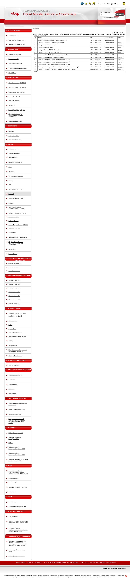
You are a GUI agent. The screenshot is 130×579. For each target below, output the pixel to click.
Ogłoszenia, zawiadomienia (16, 176)
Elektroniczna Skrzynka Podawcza (18, 237)
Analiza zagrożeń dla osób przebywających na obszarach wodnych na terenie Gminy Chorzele (18, 472)
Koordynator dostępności (15, 63)
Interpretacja (12, 249)
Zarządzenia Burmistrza (15, 139)
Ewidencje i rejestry (14, 221)
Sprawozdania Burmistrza (15, 121)
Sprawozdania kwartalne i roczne (17, 336)
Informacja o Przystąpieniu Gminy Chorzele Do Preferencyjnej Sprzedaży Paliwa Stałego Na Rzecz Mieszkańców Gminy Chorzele (18, 543)
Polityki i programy (14, 365)
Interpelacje (12, 105)
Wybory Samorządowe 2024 (16, 433)
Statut (10, 166)
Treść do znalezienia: (104, 12)
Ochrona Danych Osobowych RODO (18, 224)
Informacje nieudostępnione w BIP (18, 487)
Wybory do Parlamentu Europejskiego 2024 (15, 438)
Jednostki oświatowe (14, 267)
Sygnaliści (11, 171)
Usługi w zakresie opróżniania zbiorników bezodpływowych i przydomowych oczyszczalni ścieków (17, 421)
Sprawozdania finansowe (15, 332)
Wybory (11, 442)
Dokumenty (12, 379)
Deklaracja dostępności (15, 54)
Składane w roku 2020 (14, 299)
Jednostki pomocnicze (14, 271)
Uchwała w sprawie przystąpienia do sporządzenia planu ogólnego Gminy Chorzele (18, 523)
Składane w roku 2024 (14, 284)
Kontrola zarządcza (14, 217)
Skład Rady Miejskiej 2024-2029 (17, 82)
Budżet (10, 325)
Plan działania (12, 72)
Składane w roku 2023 (14, 288)
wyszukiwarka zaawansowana (110, 17)
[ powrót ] (35, 71)
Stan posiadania (13, 345)
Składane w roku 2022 (14, 292)
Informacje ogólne (13, 35)
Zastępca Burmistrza (14, 135)
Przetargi (11, 194)
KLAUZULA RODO (14, 478)
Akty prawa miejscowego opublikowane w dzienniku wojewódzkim (16, 115)
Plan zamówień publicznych (16, 189)
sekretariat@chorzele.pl (108, 562)
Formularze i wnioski (14, 228)
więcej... (120, 42)
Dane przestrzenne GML (15, 516)
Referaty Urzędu (13, 157)
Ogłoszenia (11, 389)
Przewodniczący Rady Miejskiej (17, 92)
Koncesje (11, 203)
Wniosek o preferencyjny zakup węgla (17, 550)
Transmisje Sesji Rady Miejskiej (17, 110)
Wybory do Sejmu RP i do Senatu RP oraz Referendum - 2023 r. (18, 460)
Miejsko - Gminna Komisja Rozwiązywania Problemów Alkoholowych (16, 243)
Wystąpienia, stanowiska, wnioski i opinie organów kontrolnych (18, 350)
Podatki (11, 340)
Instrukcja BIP (12, 482)
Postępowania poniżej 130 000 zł (17, 213)
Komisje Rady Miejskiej (15, 96)
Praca (10, 184)
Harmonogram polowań (15, 414)
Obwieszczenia (13, 232)
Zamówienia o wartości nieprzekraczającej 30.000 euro (17, 207)
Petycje (10, 180)
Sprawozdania (12, 328)
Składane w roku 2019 (14, 303)
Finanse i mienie (13, 321)
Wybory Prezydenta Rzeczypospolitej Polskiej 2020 (17, 454)
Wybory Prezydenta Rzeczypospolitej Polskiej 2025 (17, 448)
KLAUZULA (12, 492)
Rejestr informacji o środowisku (17, 409)
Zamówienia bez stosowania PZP (17, 198)
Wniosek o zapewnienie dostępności (18, 68)
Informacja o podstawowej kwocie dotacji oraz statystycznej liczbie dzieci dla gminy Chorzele (18, 315)
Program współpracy (14, 384)
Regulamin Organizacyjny (15, 162)
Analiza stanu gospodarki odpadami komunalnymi (18, 404)
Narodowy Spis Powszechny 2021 (17, 506)
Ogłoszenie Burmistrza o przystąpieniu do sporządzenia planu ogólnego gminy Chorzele (18, 530)
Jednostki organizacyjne (15, 263)
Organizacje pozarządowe (15, 375)
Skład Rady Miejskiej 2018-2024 (17, 87)
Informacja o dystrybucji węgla (17, 556)
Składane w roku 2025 (14, 280)
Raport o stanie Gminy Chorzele (17, 44)
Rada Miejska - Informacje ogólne (17, 40)
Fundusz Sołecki (13, 254)
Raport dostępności (14, 59)
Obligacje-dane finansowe (15, 355)
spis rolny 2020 (13, 502)
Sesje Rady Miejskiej (14, 100)
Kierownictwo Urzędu (14, 153)
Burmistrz (11, 131)
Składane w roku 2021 (14, 296)
